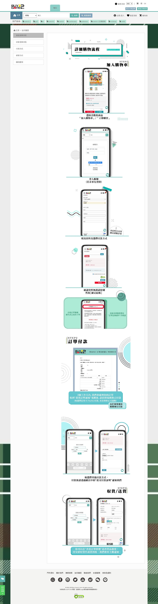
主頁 (16, 30)
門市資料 (50, 573)
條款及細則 (106, 573)
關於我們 (59, 573)
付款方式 (19, 49)
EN (145, 3)
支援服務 (96, 573)
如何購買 (25, 30)
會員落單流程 (21, 35)
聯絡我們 (87, 573)
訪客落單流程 (21, 42)
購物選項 (19, 62)
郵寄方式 (19, 55)
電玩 (55, 8)
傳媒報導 (68, 573)
